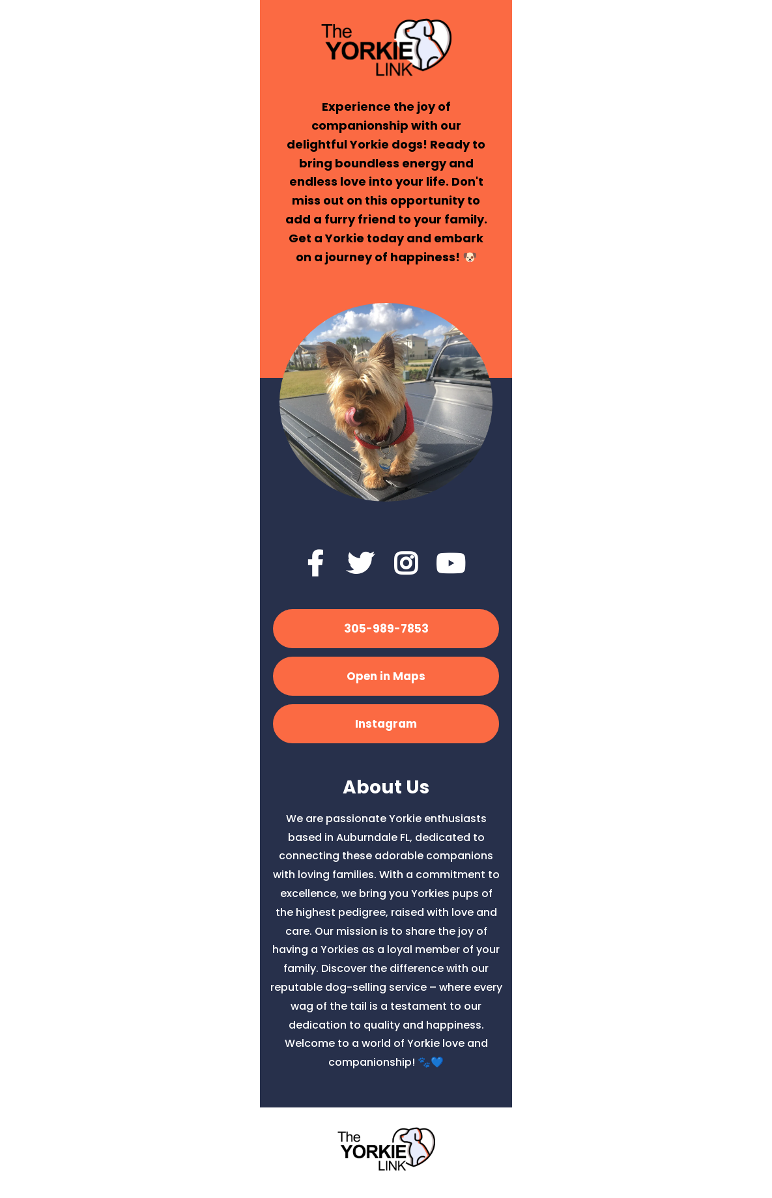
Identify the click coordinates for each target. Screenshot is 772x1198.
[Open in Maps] (385, 676)
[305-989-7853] (385, 628)
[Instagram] (385, 723)
